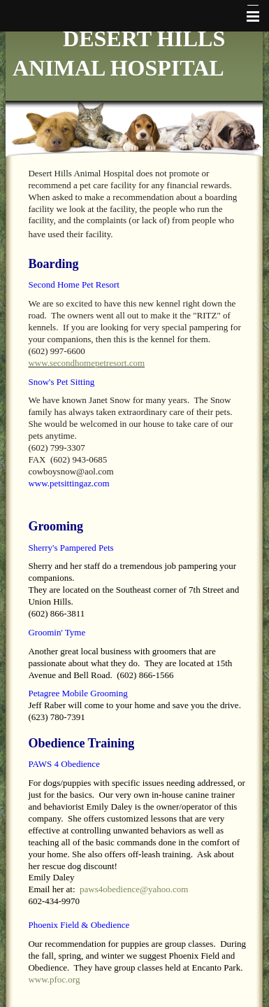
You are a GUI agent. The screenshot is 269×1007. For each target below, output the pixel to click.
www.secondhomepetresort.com (86, 363)
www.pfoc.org (54, 979)
